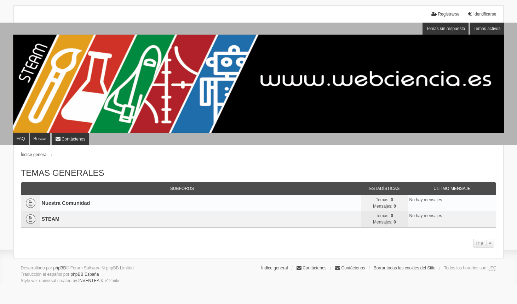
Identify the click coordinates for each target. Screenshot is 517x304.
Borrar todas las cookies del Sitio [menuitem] (405, 268)
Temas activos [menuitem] (486, 28)
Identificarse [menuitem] (481, 14)
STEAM (50, 219)
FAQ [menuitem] (21, 138)
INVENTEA (88, 280)
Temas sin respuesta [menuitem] (445, 28)
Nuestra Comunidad (66, 203)
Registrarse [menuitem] (445, 14)
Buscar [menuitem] (40, 138)
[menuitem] (70, 139)
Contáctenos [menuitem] (311, 267)
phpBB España (85, 274)
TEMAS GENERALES (62, 173)
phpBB (59, 268)
